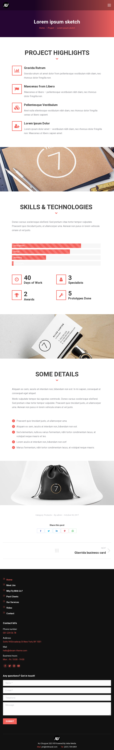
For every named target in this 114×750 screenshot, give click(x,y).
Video (9, 608)
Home (9, 580)
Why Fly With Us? (14, 591)
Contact (10, 613)
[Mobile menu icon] (109, 5)
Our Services (12, 602)
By (58, 515)
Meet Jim (11, 585)
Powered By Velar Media (65, 743)
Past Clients (12, 596)
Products (48, 515)
